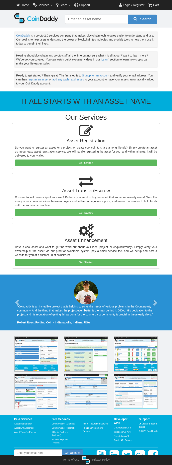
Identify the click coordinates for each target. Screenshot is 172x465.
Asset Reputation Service (95, 423)
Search (142, 19)
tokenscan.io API (122, 432)
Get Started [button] (86, 163)
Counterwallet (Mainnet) (63, 423)
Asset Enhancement (24, 428)
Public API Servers (123, 440)
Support (83, 5)
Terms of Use (71, 459)
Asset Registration (23, 423)
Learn (63, 5)
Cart (153, 5)
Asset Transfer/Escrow (25, 432)
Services (42, 5)
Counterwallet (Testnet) (63, 428)
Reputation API (121, 436)
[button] (17, 302)
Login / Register (131, 5)
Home (22, 5)
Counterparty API (122, 427)
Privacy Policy (101, 459)
